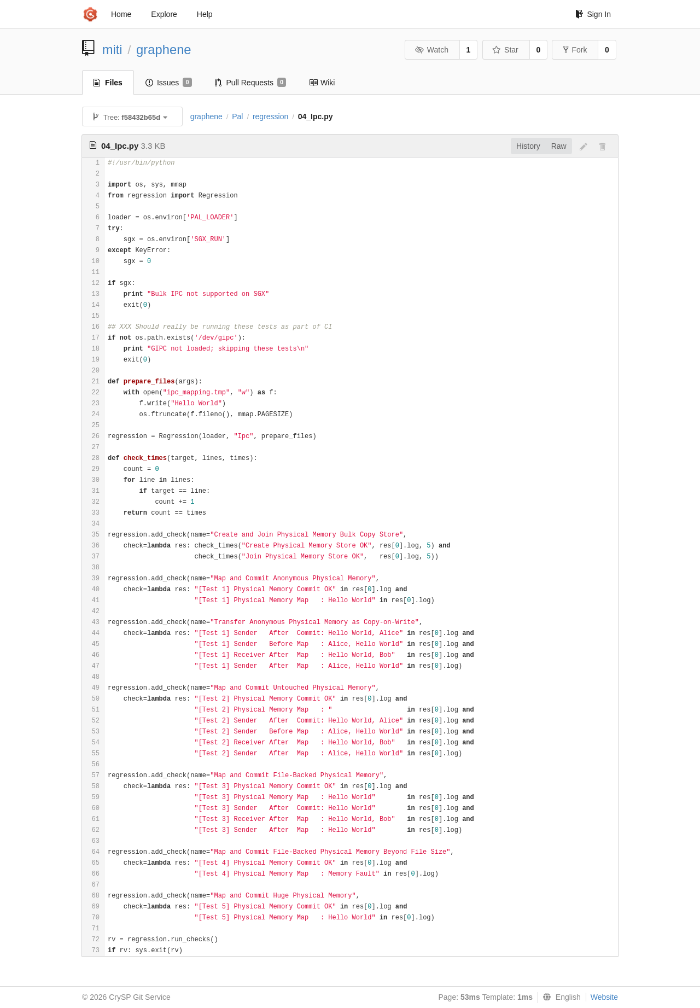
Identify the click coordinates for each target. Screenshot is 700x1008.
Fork (575, 49)
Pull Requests (251, 83)
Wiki (322, 82)
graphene (163, 49)
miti (112, 49)
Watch (431, 49)
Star (505, 49)
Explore (164, 14)
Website (604, 997)
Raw (559, 146)
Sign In (593, 14)
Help (205, 14)
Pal (237, 116)
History (528, 146)
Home (121, 14)
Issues (168, 83)
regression (270, 116)
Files (108, 82)
